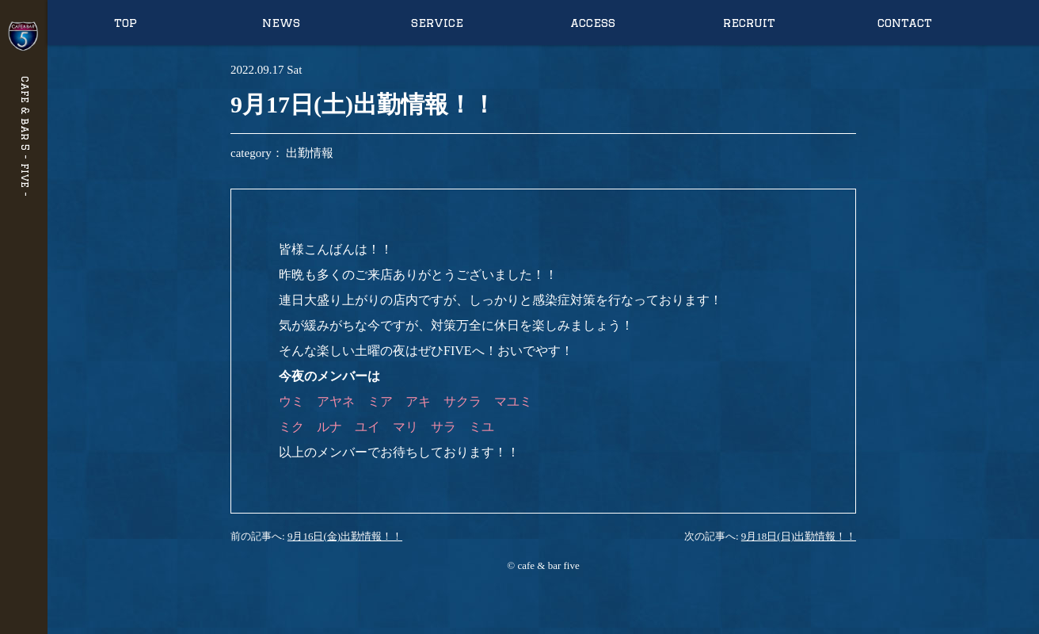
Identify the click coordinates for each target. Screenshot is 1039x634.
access (592, 22)
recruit (749, 22)
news (281, 22)
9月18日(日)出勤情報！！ (798, 536)
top (125, 22)
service (437, 22)
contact (904, 22)
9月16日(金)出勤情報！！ (344, 536)
